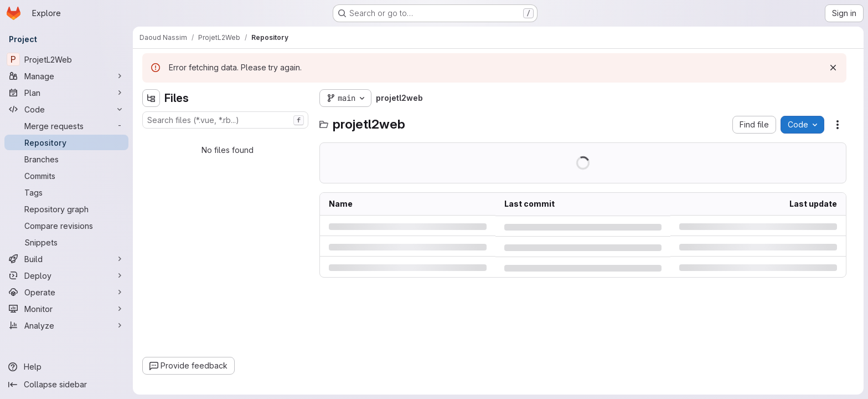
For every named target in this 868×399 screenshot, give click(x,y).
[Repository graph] (66, 209)
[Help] (66, 367)
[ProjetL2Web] (66, 59)
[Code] (66, 109)
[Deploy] (66, 275)
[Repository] (66, 142)
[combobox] (225, 120)
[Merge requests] (66, 126)
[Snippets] (66, 242)
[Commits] (66, 175)
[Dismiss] (833, 67)
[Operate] (66, 292)
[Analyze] (66, 325)
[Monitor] (66, 308)
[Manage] (66, 76)
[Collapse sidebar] (66, 384)
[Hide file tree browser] (151, 98)
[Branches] (66, 159)
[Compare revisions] (66, 225)
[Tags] (66, 192)
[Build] (66, 259)
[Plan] (66, 92)
